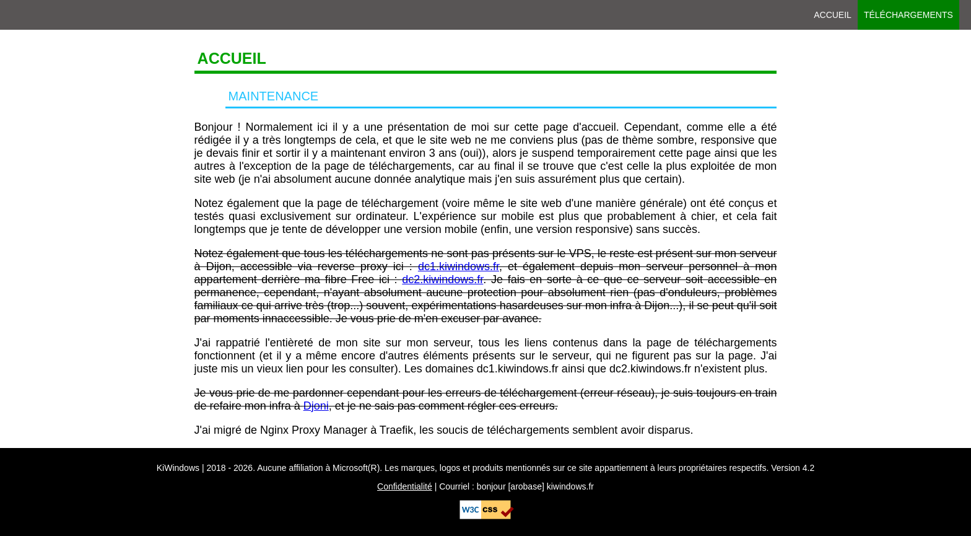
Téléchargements (908, 15)
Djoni (316, 406)
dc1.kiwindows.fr (458, 266)
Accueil (832, 15)
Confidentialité (404, 486)
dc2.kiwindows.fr (442, 279)
